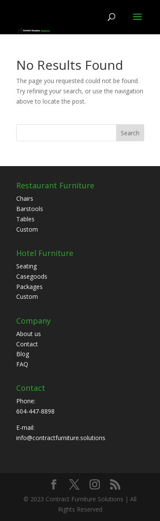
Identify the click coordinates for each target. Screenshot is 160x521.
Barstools (29, 209)
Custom (27, 229)
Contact (27, 344)
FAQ (22, 364)
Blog (22, 354)
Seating (26, 266)
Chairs (24, 198)
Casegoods (31, 276)
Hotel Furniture (44, 253)
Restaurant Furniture (55, 185)
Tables (25, 219)
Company (33, 321)
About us (28, 334)
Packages (29, 287)
